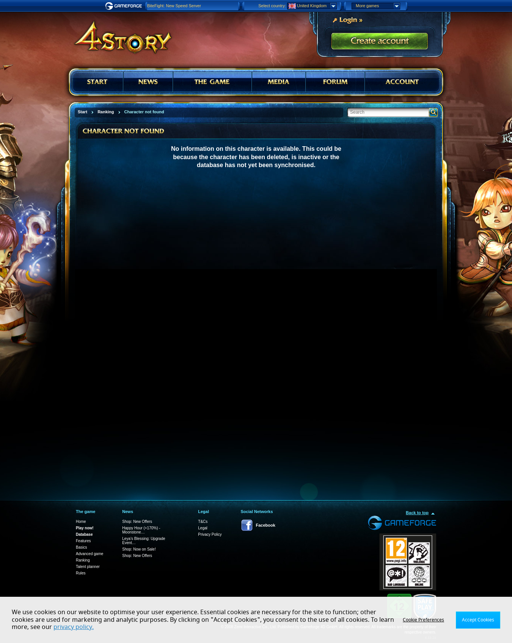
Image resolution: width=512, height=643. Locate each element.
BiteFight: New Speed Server (174, 5)
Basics (81, 547)
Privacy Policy (209, 534)
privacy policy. (73, 627)
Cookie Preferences (423, 619)
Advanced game (89, 554)
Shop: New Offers (137, 521)
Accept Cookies (478, 619)
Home (81, 521)
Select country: (272, 5)
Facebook (265, 525)
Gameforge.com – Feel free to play (124, 6)
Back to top (417, 512)
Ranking (83, 560)
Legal (202, 528)
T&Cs (202, 521)
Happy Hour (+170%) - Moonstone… (141, 530)
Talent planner (88, 567)
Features (83, 541)
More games (378, 6)
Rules (81, 573)
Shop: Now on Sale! (138, 549)
